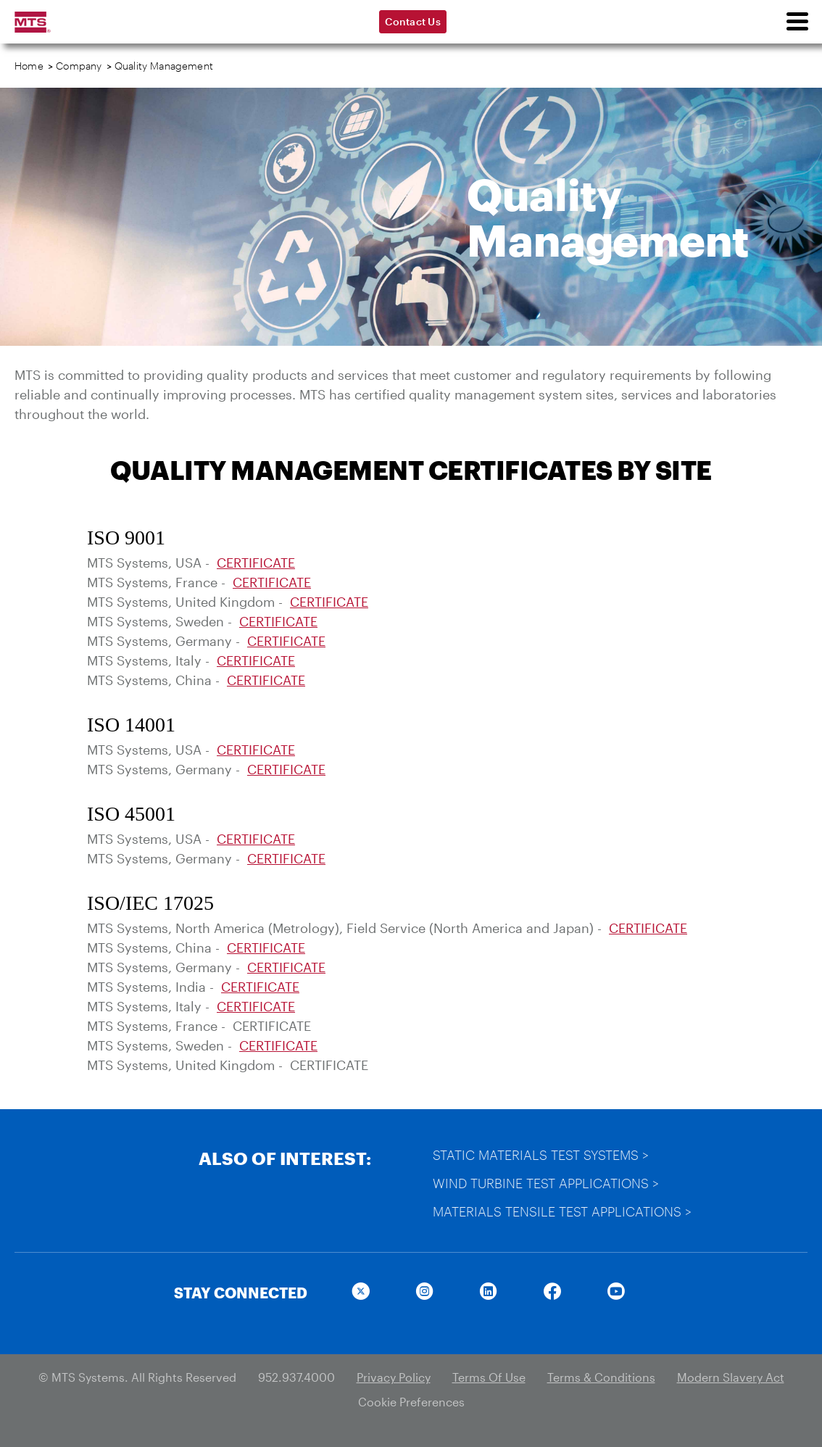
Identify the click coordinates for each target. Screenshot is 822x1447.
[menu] (796, 21)
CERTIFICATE (256, 563)
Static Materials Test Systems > (541, 1155)
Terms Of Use (489, 1377)
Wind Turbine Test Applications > (546, 1183)
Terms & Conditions (601, 1377)
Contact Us (413, 21)
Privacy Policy (394, 1377)
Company (78, 65)
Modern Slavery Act (730, 1377)
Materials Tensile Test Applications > (562, 1211)
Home (28, 65)
